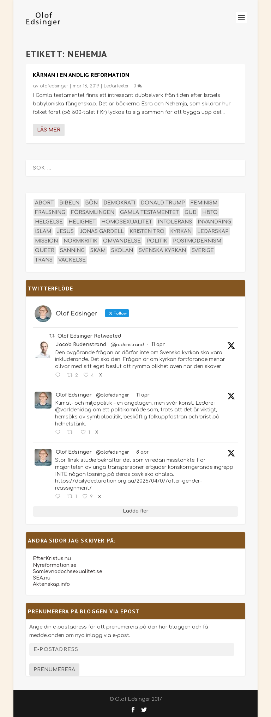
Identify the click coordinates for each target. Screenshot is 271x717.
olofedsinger (54, 86)
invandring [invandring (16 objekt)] (214, 222)
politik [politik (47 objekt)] (156, 241)
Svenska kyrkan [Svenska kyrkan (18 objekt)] (162, 250)
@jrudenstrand (127, 344)
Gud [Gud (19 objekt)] (191, 212)
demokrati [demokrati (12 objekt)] (119, 203)
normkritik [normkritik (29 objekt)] (80, 241)
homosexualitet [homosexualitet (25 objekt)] (126, 222)
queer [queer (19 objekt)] (44, 250)
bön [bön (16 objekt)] (91, 203)
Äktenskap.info (51, 584)
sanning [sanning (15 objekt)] (72, 250)
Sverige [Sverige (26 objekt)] (203, 250)
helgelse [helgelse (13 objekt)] (49, 222)
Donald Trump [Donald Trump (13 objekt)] (163, 203)
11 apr (158, 344)
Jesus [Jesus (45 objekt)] (65, 231)
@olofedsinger (112, 395)
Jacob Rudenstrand (81, 344)
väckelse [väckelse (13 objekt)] (72, 260)
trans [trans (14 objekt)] (44, 260)
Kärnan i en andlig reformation (81, 74)
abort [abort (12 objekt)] (44, 203)
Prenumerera (54, 669)
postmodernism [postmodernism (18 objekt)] (197, 241)
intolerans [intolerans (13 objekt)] (175, 222)
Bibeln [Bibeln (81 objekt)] (69, 203)
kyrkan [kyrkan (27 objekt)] (181, 231)
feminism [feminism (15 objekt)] (204, 203)
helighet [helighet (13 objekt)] (82, 222)
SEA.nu (41, 578)
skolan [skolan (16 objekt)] (122, 250)
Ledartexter (116, 86)
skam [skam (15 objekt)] (98, 250)
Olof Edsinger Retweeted (89, 336)
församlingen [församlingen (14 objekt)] (92, 212)
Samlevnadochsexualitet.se (67, 571)
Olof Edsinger (74, 395)
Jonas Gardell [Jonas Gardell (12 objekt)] (101, 231)
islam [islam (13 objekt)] (43, 231)
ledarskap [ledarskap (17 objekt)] (213, 231)
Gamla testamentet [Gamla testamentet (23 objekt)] (149, 212)
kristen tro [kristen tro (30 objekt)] (147, 231)
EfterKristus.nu (52, 558)
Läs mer (48, 130)
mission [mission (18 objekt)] (46, 241)
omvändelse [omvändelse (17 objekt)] (122, 241)
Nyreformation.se (55, 565)
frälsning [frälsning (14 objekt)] (50, 212)
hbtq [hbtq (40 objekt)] (210, 212)
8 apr (142, 452)
